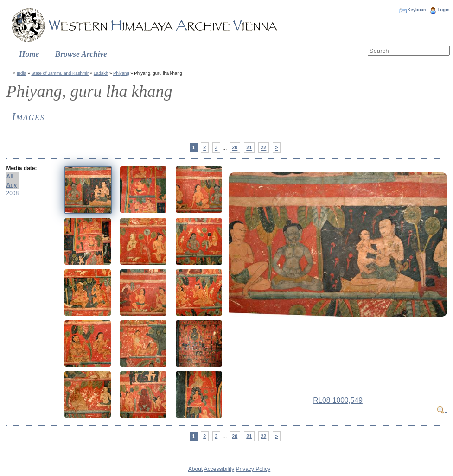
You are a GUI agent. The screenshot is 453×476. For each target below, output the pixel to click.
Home (29, 54)
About (195, 469)
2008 (12, 193)
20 (234, 148)
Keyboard (417, 9)
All (9, 176)
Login (443, 9)
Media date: (21, 168)
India (21, 73)
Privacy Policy (253, 469)
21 (249, 148)
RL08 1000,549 (338, 400)
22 (263, 148)
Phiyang (121, 73)
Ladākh (101, 73)
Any (11, 185)
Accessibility (219, 469)
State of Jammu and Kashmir (60, 73)
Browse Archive (81, 54)
